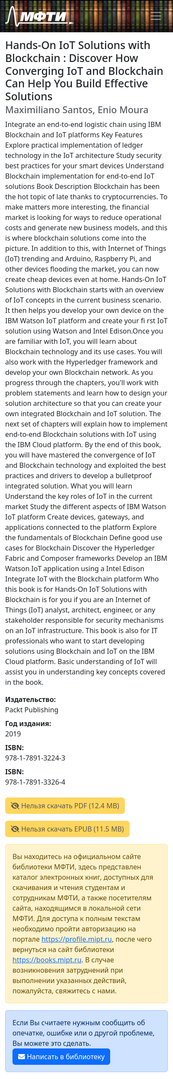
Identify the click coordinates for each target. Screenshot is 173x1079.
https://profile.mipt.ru (76, 939)
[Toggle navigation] (156, 16)
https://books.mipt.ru (46, 960)
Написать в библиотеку (61, 1056)
